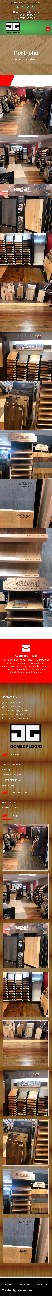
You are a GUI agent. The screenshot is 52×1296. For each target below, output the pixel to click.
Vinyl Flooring (8, 784)
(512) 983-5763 (26, 18)
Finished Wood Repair (11, 774)
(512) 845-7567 (26, 15)
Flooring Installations (11, 779)
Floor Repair (7, 769)
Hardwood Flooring (10, 807)
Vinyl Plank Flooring (10, 802)
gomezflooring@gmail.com (26, 12)
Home (17, 59)
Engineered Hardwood (11, 764)
